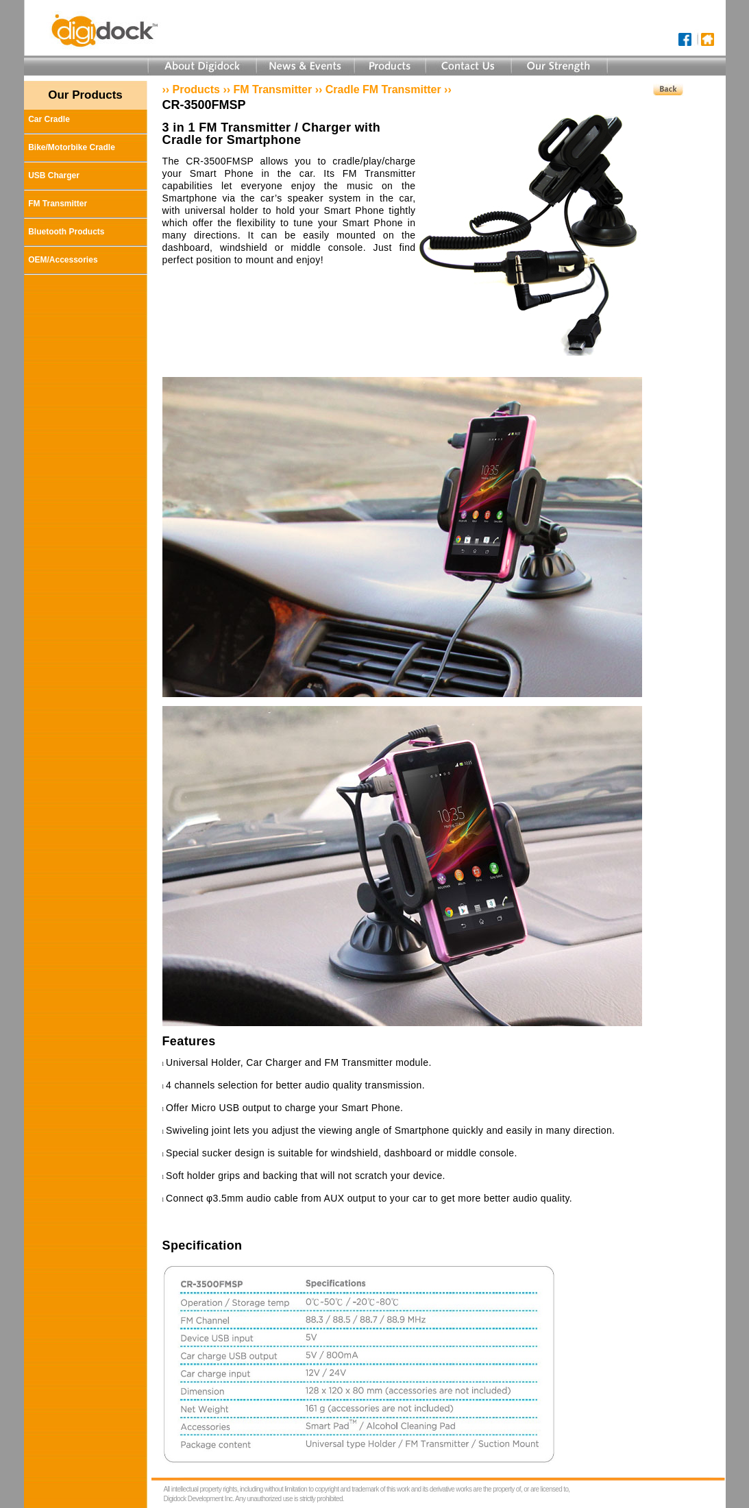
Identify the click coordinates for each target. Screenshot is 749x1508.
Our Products (85, 94)
